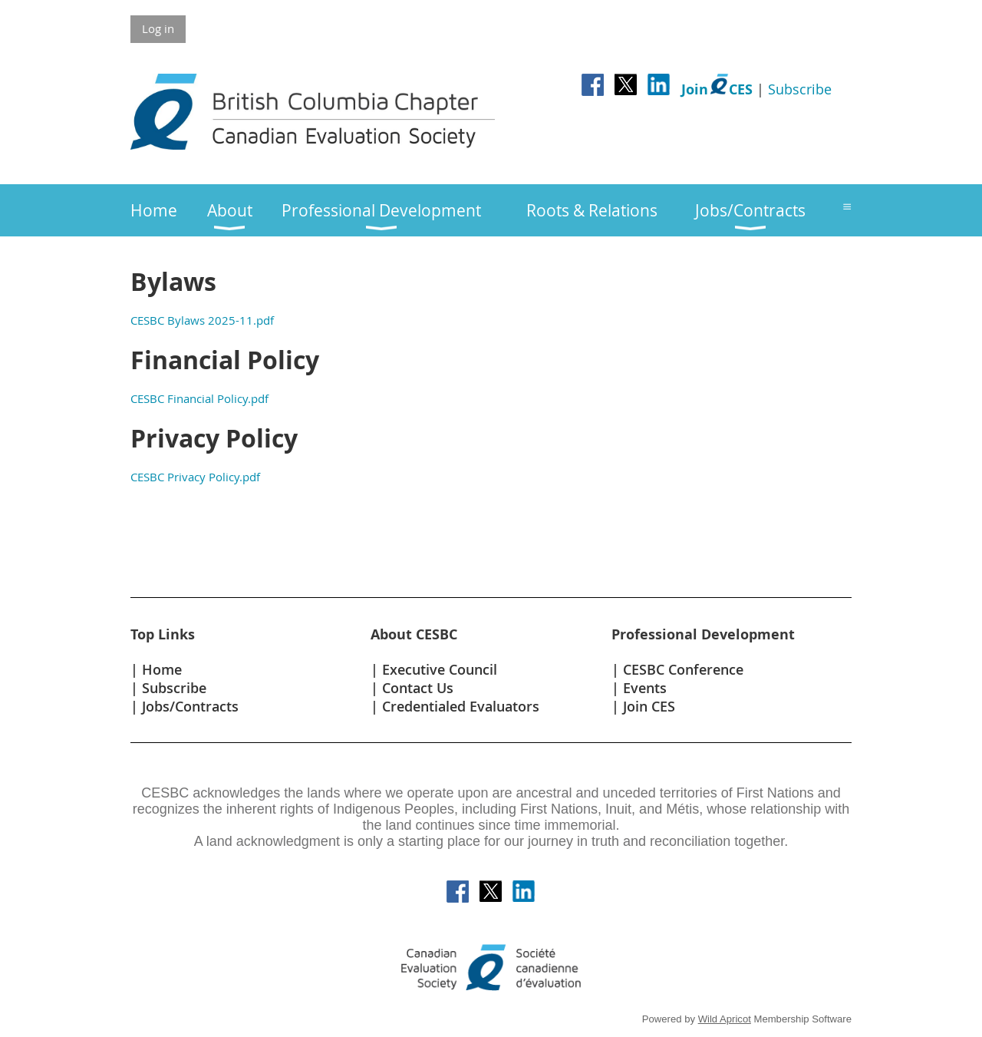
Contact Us (417, 688)
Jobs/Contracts (190, 706)
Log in (158, 28)
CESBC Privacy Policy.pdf (195, 476)
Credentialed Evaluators (460, 706)
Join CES (649, 706)
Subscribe (800, 89)
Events (645, 688)
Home (162, 669)
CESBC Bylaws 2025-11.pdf (202, 320)
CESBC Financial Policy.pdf (199, 398)
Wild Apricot (724, 1019)
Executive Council (439, 669)
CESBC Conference (683, 669)
